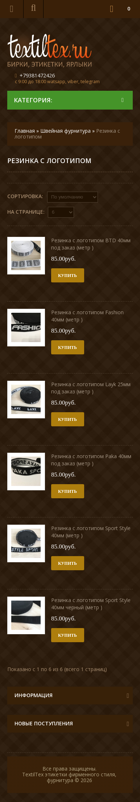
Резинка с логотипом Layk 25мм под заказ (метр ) (91, 388)
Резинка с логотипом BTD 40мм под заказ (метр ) (91, 244)
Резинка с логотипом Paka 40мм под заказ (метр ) (91, 460)
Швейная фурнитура (65, 130)
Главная (25, 130)
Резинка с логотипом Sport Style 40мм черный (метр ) (91, 604)
